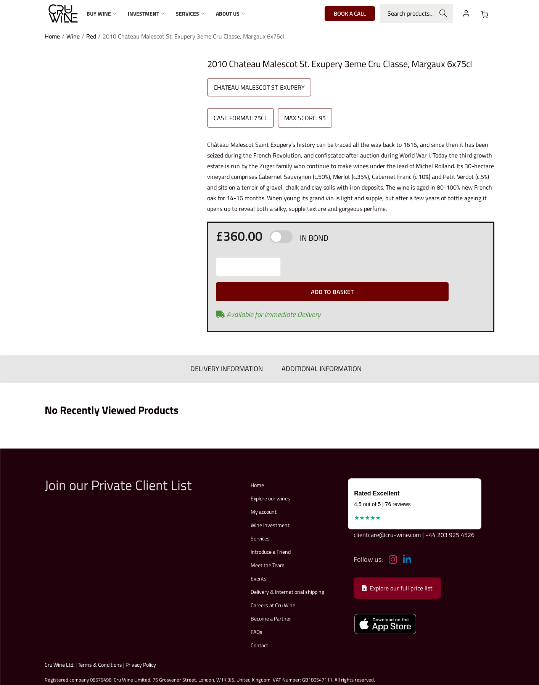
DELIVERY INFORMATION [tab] (229, 346)
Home (52, 36)
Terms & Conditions (100, 641)
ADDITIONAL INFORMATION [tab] (319, 346)
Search (443, 13)
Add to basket (385, 267)
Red (91, 36)
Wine (73, 36)
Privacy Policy (140, 641)
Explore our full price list (397, 564)
